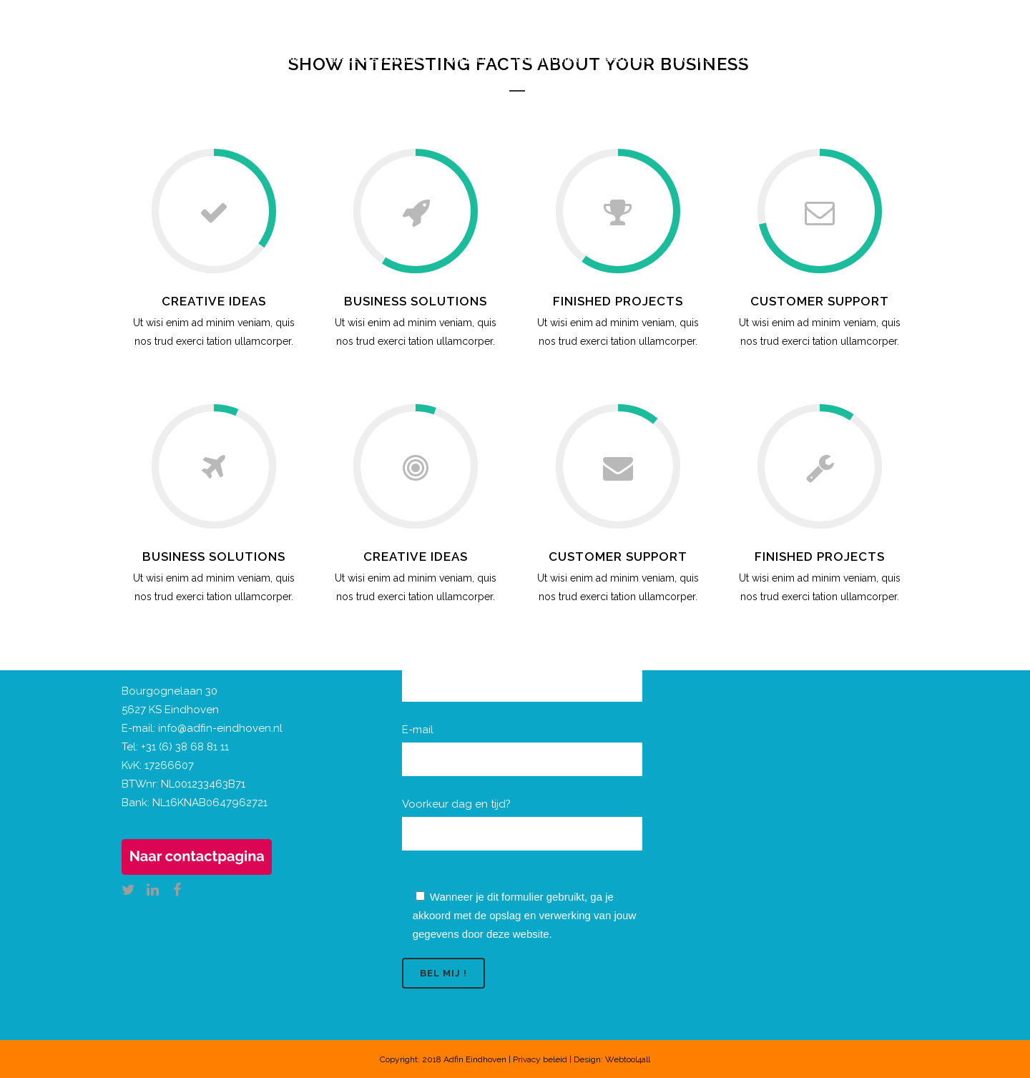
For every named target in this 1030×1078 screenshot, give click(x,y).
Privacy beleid (540, 1059)
